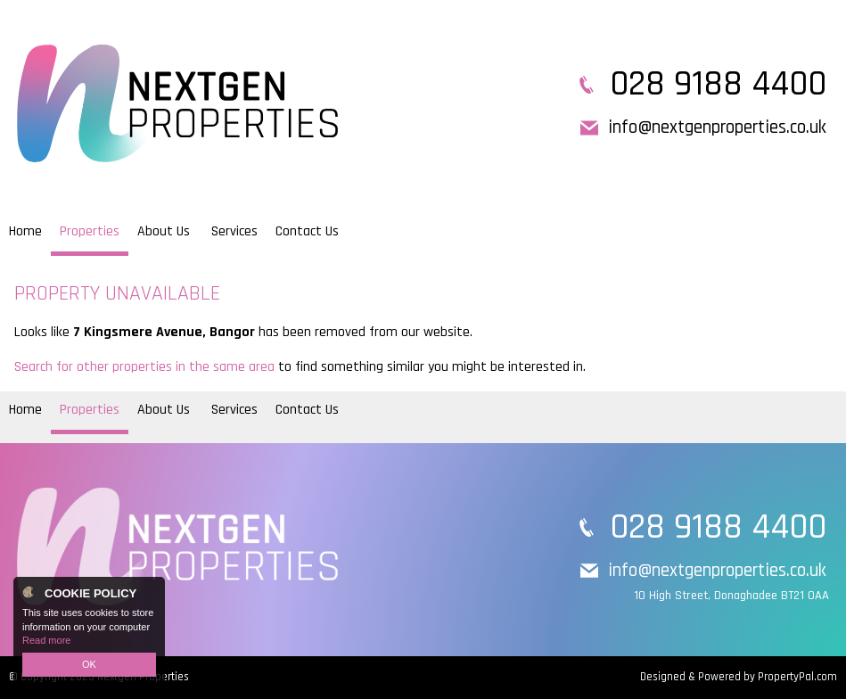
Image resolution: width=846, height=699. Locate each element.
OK (89, 664)
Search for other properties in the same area (144, 367)
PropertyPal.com (797, 677)
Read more (46, 640)
